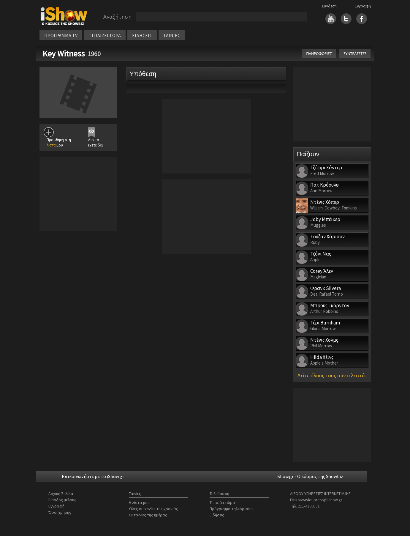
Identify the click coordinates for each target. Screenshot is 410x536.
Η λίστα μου (139, 502)
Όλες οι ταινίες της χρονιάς (153, 508)
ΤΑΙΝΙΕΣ (171, 35)
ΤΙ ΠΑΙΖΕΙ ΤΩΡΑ (105, 35)
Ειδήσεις (217, 515)
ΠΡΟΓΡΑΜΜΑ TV (60, 35)
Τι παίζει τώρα (222, 502)
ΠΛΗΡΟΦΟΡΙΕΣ (319, 53)
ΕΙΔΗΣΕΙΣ (142, 35)
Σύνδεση (329, 6)
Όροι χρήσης (59, 512)
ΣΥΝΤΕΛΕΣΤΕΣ (354, 53)
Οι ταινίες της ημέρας (148, 515)
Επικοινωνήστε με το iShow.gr (93, 476)
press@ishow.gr (328, 499)
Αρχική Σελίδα (60, 493)
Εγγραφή (363, 6)
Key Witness (63, 53)
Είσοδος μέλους (62, 499)
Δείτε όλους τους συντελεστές (332, 375)
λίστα (51, 145)
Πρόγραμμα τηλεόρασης (232, 508)
